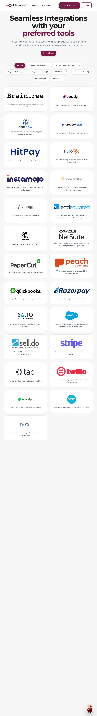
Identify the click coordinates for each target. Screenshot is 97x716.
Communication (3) (81, 73)
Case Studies (61, 5)
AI (26, 5)
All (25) (20, 67)
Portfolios (48, 5)
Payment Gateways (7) (16, 73)
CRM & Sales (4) (61, 73)
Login (86, 5)
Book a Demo (48, 54)
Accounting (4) (40, 80)
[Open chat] (89, 708)
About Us (70, 5)
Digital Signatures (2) (40, 73)
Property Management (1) (39, 67)
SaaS (35, 5)
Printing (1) (57, 80)
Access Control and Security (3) (68, 67)
